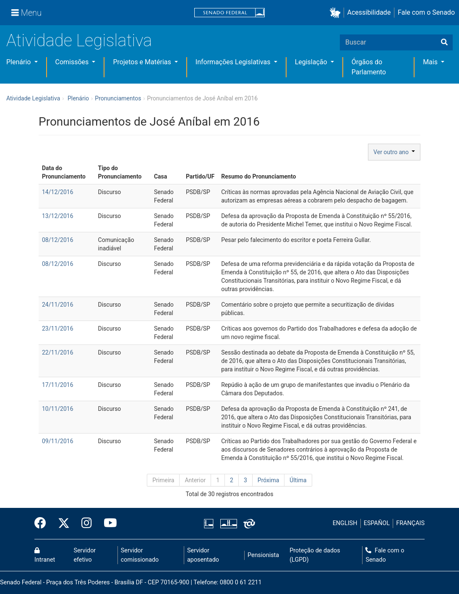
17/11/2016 (57, 384)
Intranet (44, 555)
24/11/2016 (57, 304)
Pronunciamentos (118, 98)
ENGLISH (345, 523)
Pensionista (263, 555)
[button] (337, 12)
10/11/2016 (57, 408)
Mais (431, 62)
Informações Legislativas (234, 62)
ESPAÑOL (377, 523)
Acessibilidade (369, 12)
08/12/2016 (57, 240)
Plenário (19, 62)
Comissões (73, 62)
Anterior (195, 480)
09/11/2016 (57, 441)
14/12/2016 (57, 192)
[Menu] (26, 13)
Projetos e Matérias (142, 62)
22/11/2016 (57, 352)
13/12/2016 (57, 216)
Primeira (163, 480)
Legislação (312, 62)
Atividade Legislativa (79, 40)
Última (297, 480)
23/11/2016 (57, 328)
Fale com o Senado (426, 12)
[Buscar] (444, 42)
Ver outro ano (394, 152)
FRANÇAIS (410, 523)
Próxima (268, 480)
